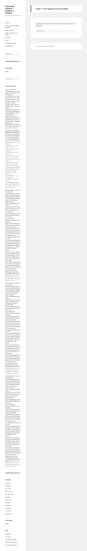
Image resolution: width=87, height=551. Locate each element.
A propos (7, 37)
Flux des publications (10, 539)
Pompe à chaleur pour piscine (11, 33)
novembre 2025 (9, 494)
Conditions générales (10, 43)
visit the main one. (14, 132)
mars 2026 (8, 488)
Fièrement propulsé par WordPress (45, 46)
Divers (7, 71)
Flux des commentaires (11, 542)
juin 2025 (7, 502)
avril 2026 (7, 486)
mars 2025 (8, 508)
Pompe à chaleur (9, 30)
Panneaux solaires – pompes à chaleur (9, 9)
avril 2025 (7, 505)
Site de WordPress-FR (11, 545)
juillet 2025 (8, 500)
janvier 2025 (8, 513)
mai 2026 (7, 483)
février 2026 (8, 491)
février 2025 (8, 511)
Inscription (8, 534)
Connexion (8, 537)
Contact (7, 40)
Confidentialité (9, 46)
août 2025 (7, 497)
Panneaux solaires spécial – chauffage (12, 26)
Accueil (7, 23)
